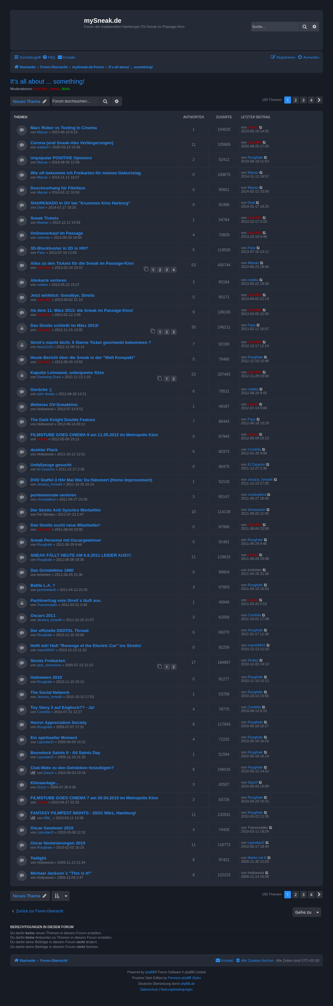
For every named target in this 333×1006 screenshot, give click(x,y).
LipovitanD (45, 742)
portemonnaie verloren (53, 495)
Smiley (253, 660)
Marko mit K (257, 858)
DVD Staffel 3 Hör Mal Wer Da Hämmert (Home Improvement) (91, 480)
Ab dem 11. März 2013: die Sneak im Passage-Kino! (81, 310)
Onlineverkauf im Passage (56, 233)
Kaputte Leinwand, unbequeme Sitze (67, 372)
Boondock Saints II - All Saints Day (65, 752)
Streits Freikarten (47, 660)
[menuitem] (48, 57)
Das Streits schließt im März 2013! (64, 325)
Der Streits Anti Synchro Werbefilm (65, 510)
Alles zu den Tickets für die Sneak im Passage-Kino (82, 263)
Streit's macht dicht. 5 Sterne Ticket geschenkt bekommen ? (90, 342)
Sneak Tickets (44, 218)
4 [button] (311, 100)
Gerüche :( (41, 389)
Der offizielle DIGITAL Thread (59, 630)
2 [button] (296, 100)
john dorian (45, 394)
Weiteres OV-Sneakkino (54, 404)
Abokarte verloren (48, 280)
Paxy (41, 252)
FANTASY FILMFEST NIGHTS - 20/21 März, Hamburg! (83, 813)
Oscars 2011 (42, 615)
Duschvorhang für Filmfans (57, 188)
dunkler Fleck (44, 449)
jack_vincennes (49, 665)
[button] (319, 100)
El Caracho (45, 469)
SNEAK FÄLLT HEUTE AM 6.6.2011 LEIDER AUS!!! (80, 555)
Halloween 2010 (46, 677)
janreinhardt (46, 590)
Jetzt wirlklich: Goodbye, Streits (62, 295)
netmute (43, 237)
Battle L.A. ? (42, 585)
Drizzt (41, 787)
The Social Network (50, 692)
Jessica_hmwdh (49, 484)
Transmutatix (47, 605)
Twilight (38, 858)
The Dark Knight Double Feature (62, 419)
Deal (41, 207)
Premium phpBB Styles (184, 978)
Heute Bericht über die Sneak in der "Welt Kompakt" (82, 357)
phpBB (150, 972)
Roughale (255, 157)
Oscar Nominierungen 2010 (57, 843)
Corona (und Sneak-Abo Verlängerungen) (71, 142)
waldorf (42, 147)
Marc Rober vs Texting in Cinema (63, 127)
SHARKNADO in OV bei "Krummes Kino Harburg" (80, 203)
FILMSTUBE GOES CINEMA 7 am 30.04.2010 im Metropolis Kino (94, 797)
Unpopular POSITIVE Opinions (61, 157)
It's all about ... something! (47, 81)
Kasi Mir (40, 89)
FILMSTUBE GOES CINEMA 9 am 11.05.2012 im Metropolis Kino (94, 434)
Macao (42, 132)
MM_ (48, 818)
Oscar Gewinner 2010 (51, 828)
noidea (42, 285)
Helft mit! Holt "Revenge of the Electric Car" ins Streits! (85, 645)
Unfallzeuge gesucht (50, 464)
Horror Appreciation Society (58, 722)
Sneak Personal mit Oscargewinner (65, 540)
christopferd (46, 499)
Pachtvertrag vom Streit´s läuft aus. (66, 600)
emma (54, 89)
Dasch (49, 773)
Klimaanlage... (44, 782)
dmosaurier (256, 509)
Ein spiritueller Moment (53, 737)
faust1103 (45, 347)
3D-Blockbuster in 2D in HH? (59, 248)
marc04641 (46, 650)
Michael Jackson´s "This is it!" (61, 873)
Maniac (42, 222)
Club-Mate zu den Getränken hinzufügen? (72, 767)
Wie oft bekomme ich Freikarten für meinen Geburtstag (85, 172)
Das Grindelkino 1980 (51, 570)
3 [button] (303, 100)
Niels (66, 89)
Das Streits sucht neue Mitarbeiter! (65, 525)
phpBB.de (188, 983)
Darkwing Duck (49, 377)
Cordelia (254, 449)
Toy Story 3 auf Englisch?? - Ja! (62, 707)
